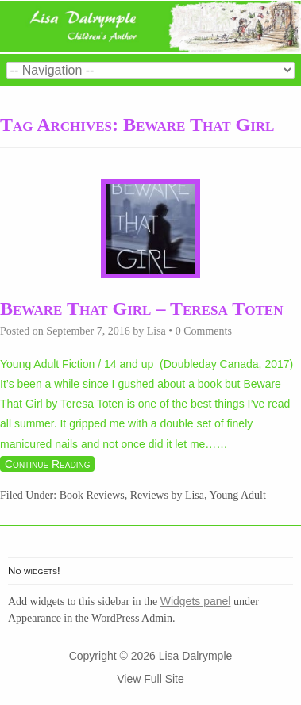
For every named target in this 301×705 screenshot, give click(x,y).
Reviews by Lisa (167, 495)
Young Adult (238, 495)
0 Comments (204, 331)
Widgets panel (195, 601)
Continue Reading (47, 464)
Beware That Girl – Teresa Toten (141, 308)
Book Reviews (92, 495)
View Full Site (150, 678)
